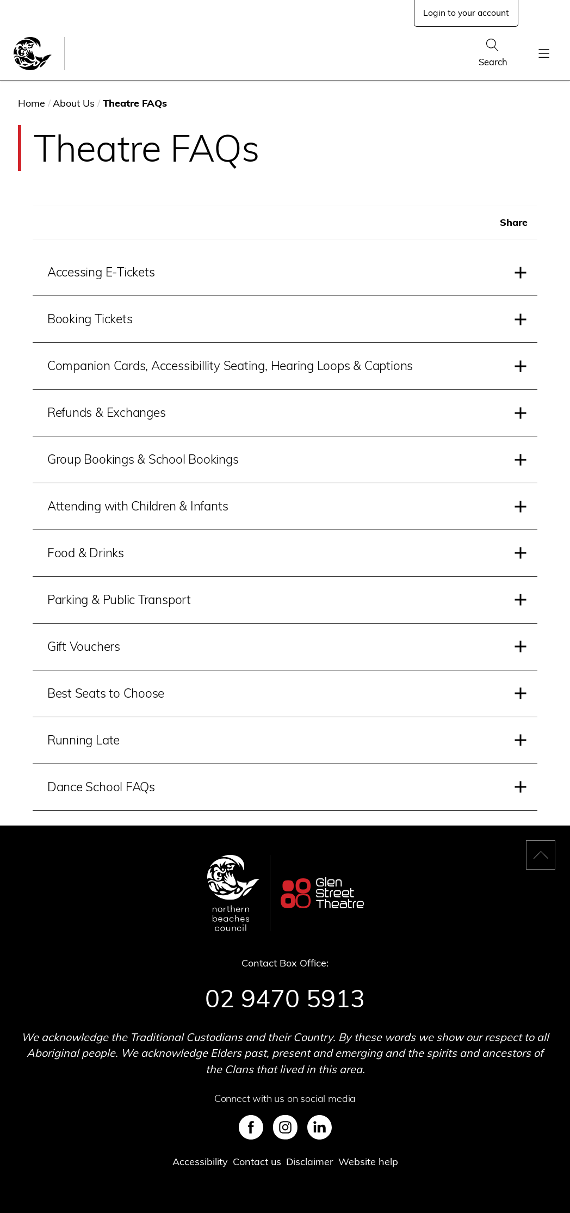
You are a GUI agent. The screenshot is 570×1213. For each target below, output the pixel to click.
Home (31, 103)
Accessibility (200, 1161)
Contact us (257, 1161)
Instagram (285, 1127)
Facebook (251, 1127)
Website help (368, 1161)
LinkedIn (319, 1127)
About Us (74, 103)
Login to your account (466, 12)
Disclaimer (309, 1161)
